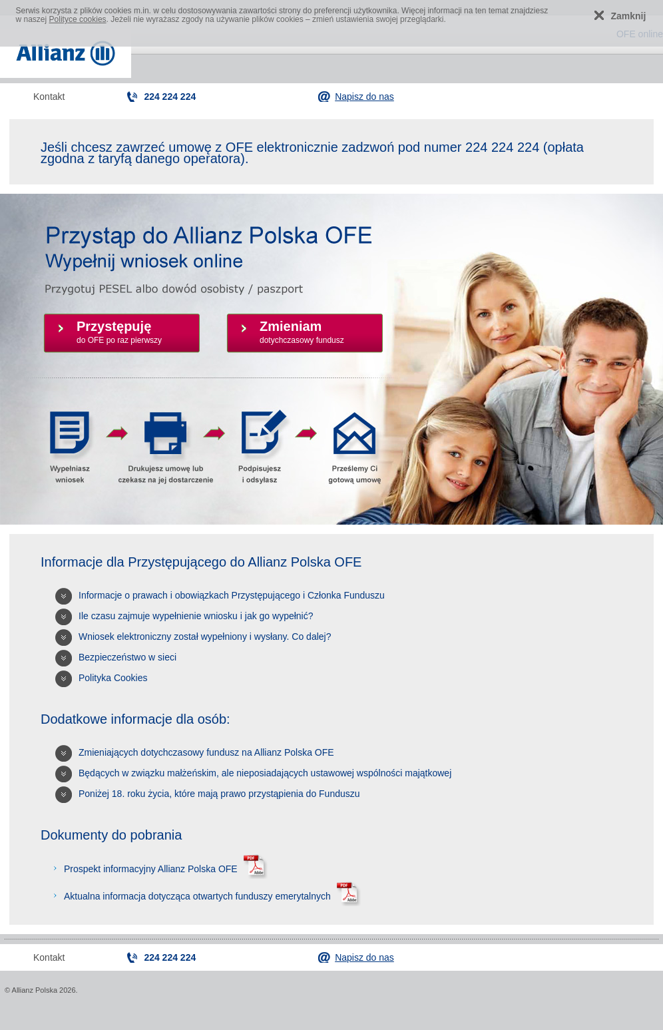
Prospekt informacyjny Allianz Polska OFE (164, 869)
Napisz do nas (364, 96)
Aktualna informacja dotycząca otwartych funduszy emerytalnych (210, 896)
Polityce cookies (78, 19)
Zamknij (628, 16)
